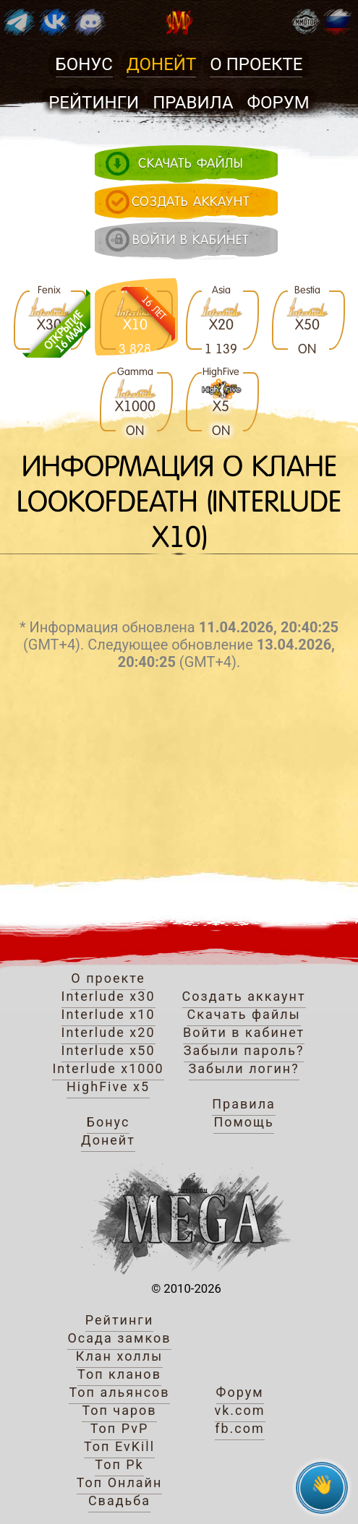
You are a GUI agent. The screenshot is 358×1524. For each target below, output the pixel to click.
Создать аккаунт (244, 996)
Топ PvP (119, 1428)
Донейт (161, 64)
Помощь (243, 1121)
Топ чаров (119, 1410)
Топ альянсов (119, 1392)
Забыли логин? (244, 1068)
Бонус (84, 64)
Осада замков (119, 1338)
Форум (278, 102)
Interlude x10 (108, 1014)
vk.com (240, 1410)
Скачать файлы (243, 1014)
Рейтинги (93, 102)
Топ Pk (119, 1464)
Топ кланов (119, 1374)
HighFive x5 (108, 1086)
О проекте (256, 64)
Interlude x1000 (107, 1068)
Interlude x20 (108, 1032)
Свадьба (119, 1500)
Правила (193, 102)
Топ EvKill (119, 1446)
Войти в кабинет (243, 1032)
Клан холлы (119, 1356)
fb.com (240, 1428)
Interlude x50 (108, 1050)
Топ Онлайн (120, 1482)
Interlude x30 (108, 996)
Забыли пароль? (244, 1050)
